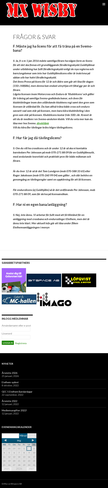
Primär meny (104, 4)
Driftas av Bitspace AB (12, 483)
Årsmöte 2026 (9, 372)
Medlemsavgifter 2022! (14, 410)
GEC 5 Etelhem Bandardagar (17, 391)
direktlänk (43, 123)
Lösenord (7, 333)
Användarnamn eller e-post (16, 325)
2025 (7, 468)
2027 (31, 468)
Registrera (21, 343)
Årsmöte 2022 (9, 400)
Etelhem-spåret (10, 382)
